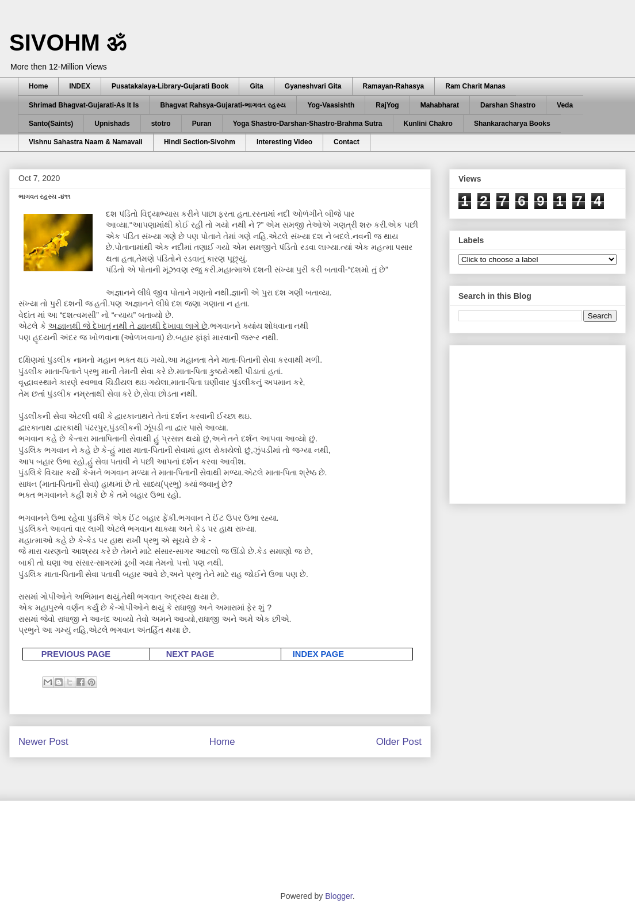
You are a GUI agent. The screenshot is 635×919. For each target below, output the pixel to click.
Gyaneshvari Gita (313, 86)
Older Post (399, 741)
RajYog (387, 105)
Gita (256, 86)
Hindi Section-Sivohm (199, 142)
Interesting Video (284, 142)
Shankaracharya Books (512, 124)
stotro (161, 124)
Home (38, 86)
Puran (202, 124)
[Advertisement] (544, 421)
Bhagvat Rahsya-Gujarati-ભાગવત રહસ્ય (223, 105)
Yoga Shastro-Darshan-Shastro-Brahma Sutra (307, 124)
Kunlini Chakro (428, 124)
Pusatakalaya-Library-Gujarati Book (170, 86)
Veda (565, 105)
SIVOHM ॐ (68, 42)
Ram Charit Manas (475, 86)
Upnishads (111, 124)
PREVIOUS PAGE (75, 654)
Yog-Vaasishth (330, 105)
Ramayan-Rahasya (393, 86)
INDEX (79, 86)
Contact (346, 142)
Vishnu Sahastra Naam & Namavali (86, 142)
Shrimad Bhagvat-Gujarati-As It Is (84, 105)
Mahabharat (439, 105)
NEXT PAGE (190, 654)
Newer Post (43, 741)
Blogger (338, 896)
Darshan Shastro (507, 105)
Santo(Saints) (51, 124)
